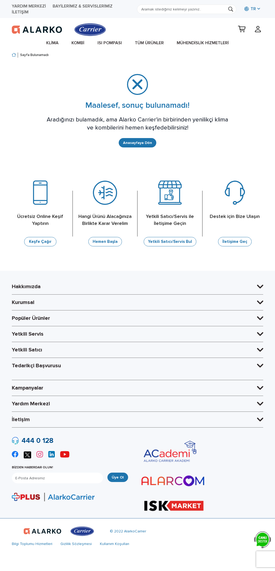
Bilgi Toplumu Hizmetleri (32, 544)
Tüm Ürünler (149, 43)
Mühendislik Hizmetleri (203, 43)
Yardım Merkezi (29, 6)
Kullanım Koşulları (114, 544)
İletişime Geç (234, 242)
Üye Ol (118, 477)
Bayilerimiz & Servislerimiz (83, 6)
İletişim (20, 12)
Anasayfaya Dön (137, 143)
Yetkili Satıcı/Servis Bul (170, 242)
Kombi (77, 43)
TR (250, 9)
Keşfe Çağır (40, 242)
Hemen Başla (105, 242)
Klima (52, 43)
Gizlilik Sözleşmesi (76, 544)
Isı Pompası (109, 43)
